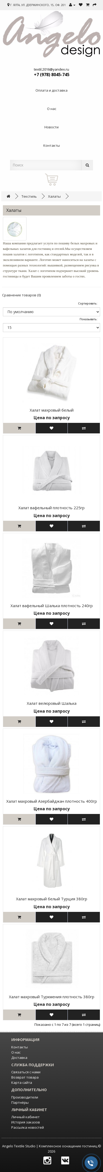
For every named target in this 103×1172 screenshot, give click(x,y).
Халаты (54, 196)
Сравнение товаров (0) (21, 295)
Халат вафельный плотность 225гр (51, 507)
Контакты (19, 1047)
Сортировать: (87, 303)
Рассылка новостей (27, 1127)
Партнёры (20, 1102)
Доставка (19, 1057)
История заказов (25, 1122)
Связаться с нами (25, 1072)
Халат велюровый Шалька (51, 703)
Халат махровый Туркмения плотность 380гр (51, 996)
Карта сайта (21, 1082)
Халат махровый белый (52, 410)
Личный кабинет (25, 1117)
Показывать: (88, 319)
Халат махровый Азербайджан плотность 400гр (51, 801)
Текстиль (29, 196)
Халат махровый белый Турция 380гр (51, 898)
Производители (24, 1097)
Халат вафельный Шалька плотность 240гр (52, 605)
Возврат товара (25, 1077)
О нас (15, 1052)
